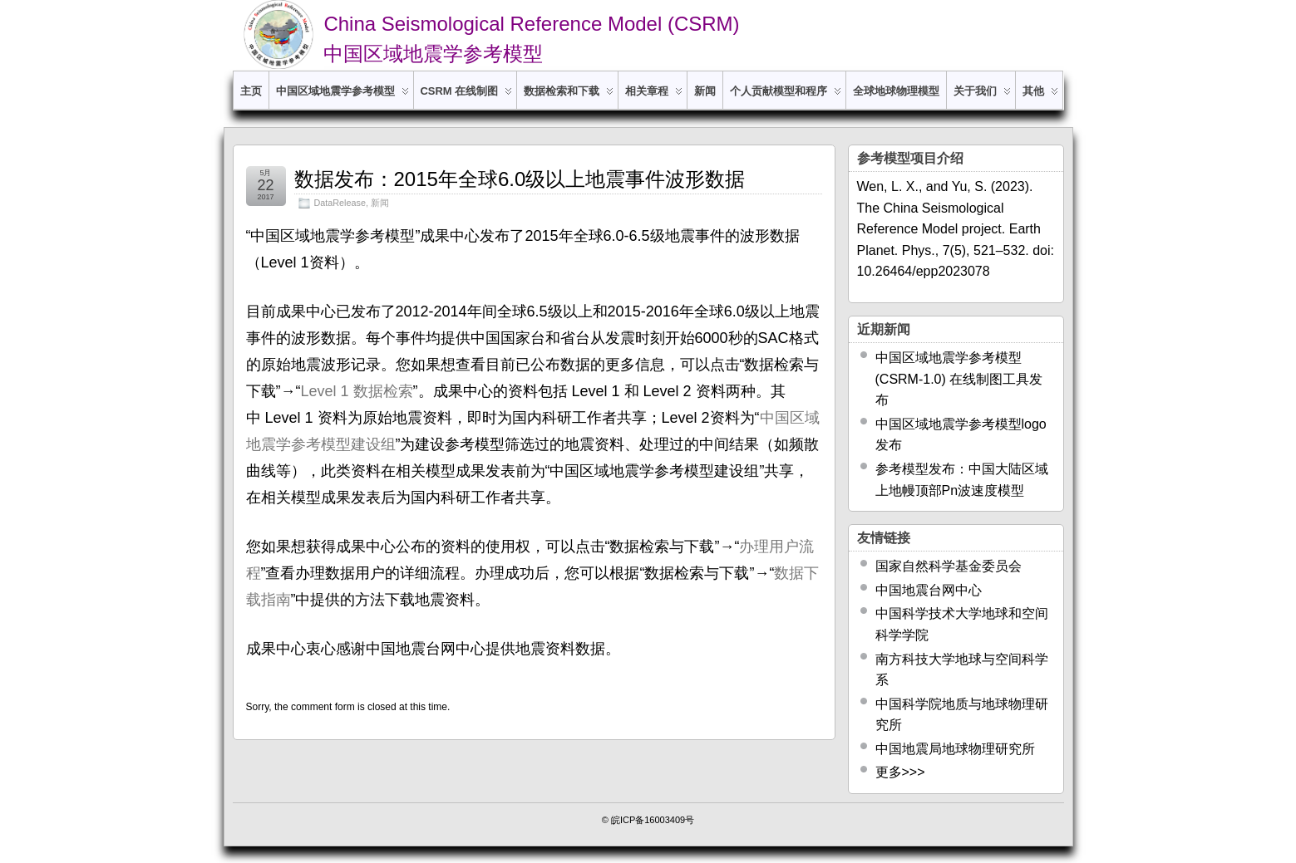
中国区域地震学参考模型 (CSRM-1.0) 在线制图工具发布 (959, 379)
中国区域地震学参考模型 (342, 97)
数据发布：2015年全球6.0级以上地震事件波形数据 (520, 179)
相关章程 (653, 97)
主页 (251, 91)
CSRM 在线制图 (467, 97)
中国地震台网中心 (928, 590)
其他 (1040, 97)
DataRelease (340, 203)
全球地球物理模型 (896, 91)
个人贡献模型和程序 (785, 97)
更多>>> (900, 772)
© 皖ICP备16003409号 (648, 820)
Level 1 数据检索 (357, 391)
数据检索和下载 (569, 97)
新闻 (705, 91)
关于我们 (982, 97)
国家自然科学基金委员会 (948, 566)
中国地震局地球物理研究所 (955, 749)
